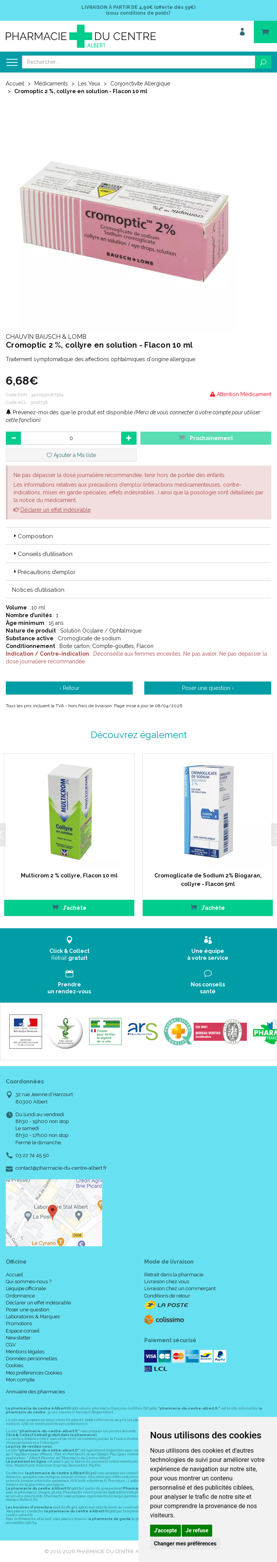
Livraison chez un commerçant (180, 1288)
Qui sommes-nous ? (28, 1281)
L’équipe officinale (26, 1288)
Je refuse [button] (197, 1530)
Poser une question (27, 1310)
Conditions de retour (167, 1296)
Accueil (15, 83)
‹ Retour (69, 688)
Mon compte (20, 1380)
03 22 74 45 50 (32, 1155)
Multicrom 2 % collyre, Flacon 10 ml (69, 875)
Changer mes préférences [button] (185, 1543)
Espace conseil (23, 1331)
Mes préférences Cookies (34, 1373)
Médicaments (51, 83)
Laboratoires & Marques (33, 1316)
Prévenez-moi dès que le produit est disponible (69, 412)
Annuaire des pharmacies (35, 1392)
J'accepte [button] (165, 1530)
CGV (11, 1345)
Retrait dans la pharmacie (173, 1274)
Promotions (19, 1323)
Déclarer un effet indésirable (55, 510)
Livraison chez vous (166, 1281)
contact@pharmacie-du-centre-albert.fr (61, 1168)
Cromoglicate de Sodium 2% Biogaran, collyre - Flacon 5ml (207, 879)
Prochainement (206, 437)
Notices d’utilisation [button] (38, 589)
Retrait (69, 948)
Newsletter (18, 1338)
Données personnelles (31, 1358)
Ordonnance (20, 1296)
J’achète (69, 907)
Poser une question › (208, 688)
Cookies (14, 1365)
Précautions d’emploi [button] (43, 572)
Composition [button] (32, 536)
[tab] (138, 535)
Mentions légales (25, 1351)
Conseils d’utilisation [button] (42, 554)
